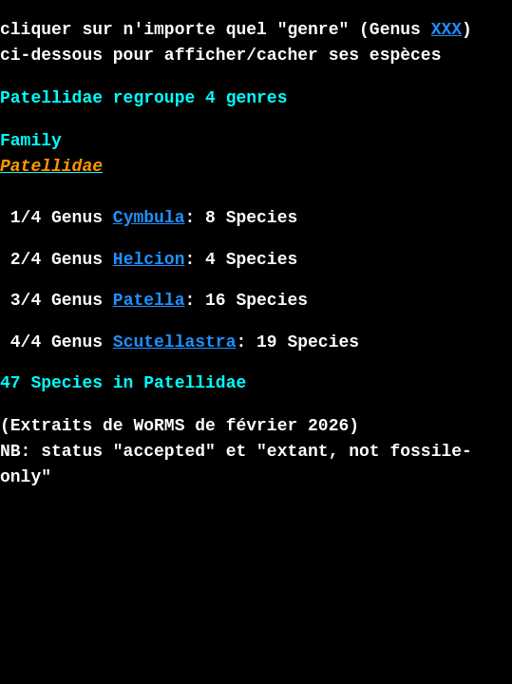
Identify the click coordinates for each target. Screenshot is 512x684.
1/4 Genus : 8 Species (148, 217)
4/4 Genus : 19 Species (179, 342)
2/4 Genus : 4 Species (148, 259)
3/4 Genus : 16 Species (154, 300)
